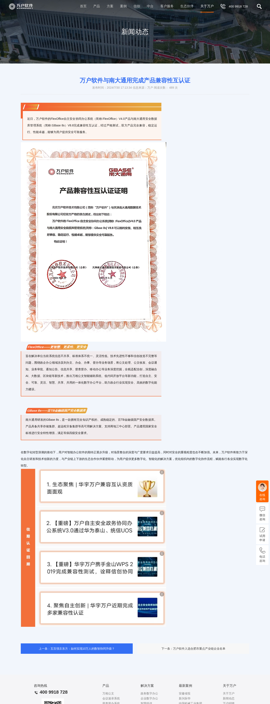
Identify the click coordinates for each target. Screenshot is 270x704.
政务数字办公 (149, 693)
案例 (123, 6)
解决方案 (147, 685)
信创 (137, 6)
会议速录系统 (111, 698)
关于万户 (207, 6)
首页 (83, 6)
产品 (96, 6)
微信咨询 (262, 513)
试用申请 (262, 534)
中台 (150, 6)
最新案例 (185, 685)
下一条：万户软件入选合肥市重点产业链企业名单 (193, 648)
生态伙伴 (187, 6)
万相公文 (108, 693)
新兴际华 (184, 698)
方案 (110, 6)
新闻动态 (228, 698)
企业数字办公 (149, 698)
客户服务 (167, 6)
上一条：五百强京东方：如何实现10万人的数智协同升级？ (77, 648)
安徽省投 (184, 693)
